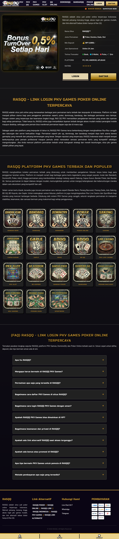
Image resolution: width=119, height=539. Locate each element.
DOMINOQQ (65, 2)
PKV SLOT (44, 3)
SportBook (108, 195)
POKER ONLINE (90, 3)
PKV (21, 2)
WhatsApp (65, 511)
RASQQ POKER (39, 507)
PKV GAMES (36, 3)
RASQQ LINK (46, 510)
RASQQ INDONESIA (41, 514)
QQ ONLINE (53, 3)
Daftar (111, 3)
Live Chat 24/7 (67, 507)
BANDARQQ (78, 2)
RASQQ (86, 31)
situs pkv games (109, 144)
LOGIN (75, 77)
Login (99, 3)
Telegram (65, 515)
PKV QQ (28, 3)
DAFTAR (103, 77)
